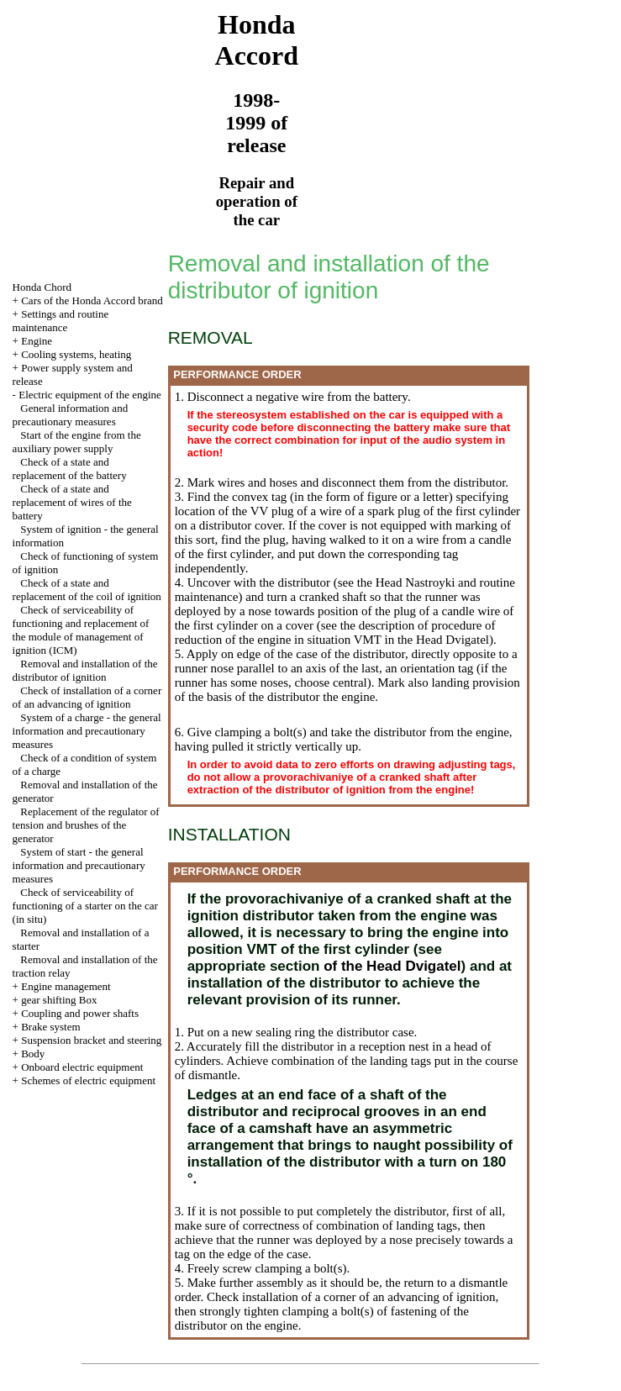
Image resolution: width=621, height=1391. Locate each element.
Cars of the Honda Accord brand (92, 300)
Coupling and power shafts (80, 1013)
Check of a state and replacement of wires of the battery (72, 502)
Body (33, 1053)
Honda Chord (42, 287)
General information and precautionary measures (71, 415)
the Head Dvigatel (441, 639)
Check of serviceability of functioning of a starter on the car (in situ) (85, 905)
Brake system (50, 1026)
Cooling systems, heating (76, 354)
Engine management (66, 986)
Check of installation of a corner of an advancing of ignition (87, 697)
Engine (36, 341)
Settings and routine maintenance (61, 321)
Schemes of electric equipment (88, 1080)
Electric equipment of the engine (89, 394)
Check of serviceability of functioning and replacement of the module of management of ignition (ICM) (81, 629)
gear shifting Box (59, 999)
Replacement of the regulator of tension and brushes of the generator (86, 825)
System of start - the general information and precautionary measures (79, 865)
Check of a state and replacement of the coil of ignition (87, 590)
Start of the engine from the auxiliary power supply (77, 442)
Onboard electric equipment (82, 1067)
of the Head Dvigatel (389, 966)
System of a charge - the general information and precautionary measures (87, 731)
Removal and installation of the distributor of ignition (85, 670)
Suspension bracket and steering (91, 1040)
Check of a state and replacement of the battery (70, 469)
